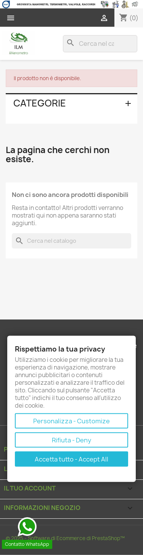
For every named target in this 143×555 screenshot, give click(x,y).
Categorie (39, 103)
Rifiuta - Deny (71, 440)
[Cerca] (100, 43)
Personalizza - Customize (71, 421)
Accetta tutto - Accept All (71, 459)
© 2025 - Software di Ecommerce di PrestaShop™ (65, 538)
